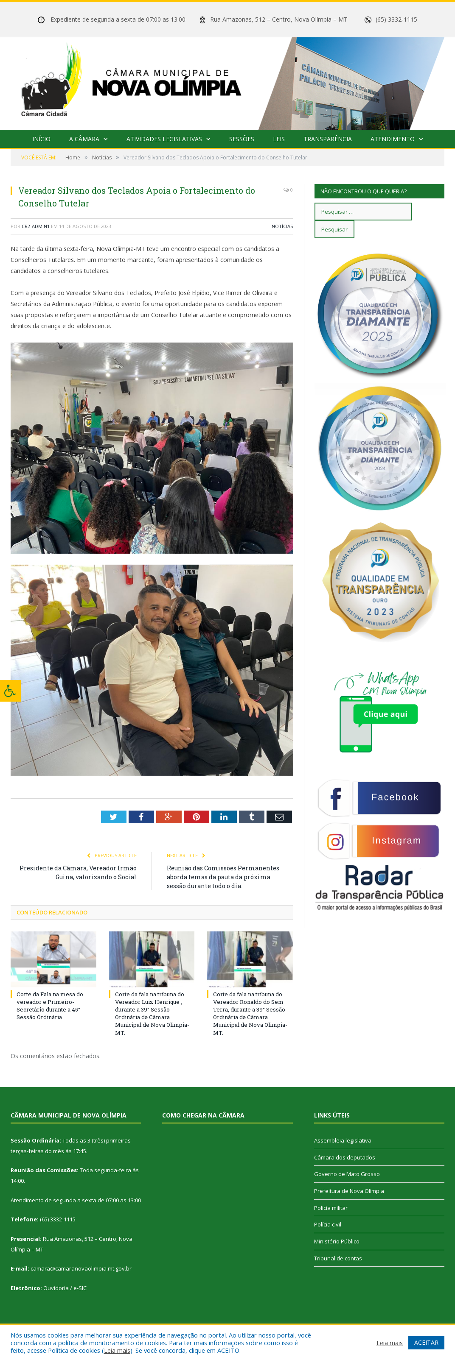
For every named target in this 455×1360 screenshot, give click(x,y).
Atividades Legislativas (164, 139)
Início (41, 139)
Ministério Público (337, 1241)
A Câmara (84, 139)
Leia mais (117, 1350)
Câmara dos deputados (344, 1157)
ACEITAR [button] (426, 1342)
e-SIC (80, 1288)
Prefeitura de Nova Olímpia (349, 1191)
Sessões (241, 139)
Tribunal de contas (338, 1258)
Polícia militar (331, 1208)
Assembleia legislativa (342, 1140)
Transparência (327, 139)
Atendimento (393, 139)
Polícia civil (327, 1224)
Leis (279, 139)
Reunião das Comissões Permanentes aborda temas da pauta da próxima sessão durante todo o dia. (223, 877)
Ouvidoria (56, 1288)
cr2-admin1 (36, 226)
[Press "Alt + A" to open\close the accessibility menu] (10, 691)
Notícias (282, 226)
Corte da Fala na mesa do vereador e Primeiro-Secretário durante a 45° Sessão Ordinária (50, 1005)
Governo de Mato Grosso (347, 1174)
